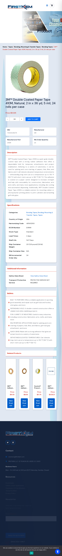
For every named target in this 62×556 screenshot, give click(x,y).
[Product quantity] (15, 119)
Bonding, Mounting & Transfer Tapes (27, 47)
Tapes (10, 47)
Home (39, 22)
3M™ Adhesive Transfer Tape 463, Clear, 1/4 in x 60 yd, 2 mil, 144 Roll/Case (24, 387)
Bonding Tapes (47, 47)
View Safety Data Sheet (39, 276)
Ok (31, 553)
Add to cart (33, 119)
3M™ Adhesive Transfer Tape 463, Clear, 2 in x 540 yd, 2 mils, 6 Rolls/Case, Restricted (51, 387)
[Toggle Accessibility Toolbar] (58, 552)
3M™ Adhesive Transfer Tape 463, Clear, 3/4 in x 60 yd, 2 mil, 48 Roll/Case (10, 387)
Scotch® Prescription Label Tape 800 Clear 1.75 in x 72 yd (37, 387)
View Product (11, 403)
